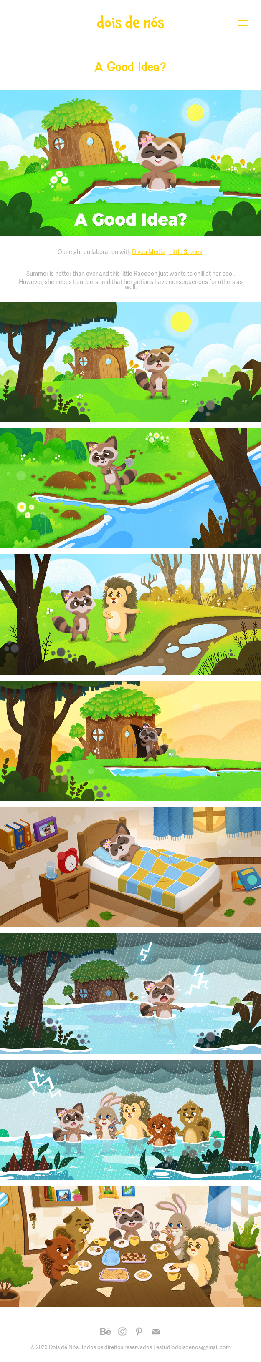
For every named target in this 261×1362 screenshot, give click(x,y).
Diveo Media (148, 252)
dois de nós (130, 23)
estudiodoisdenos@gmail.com (193, 1347)
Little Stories (185, 252)
